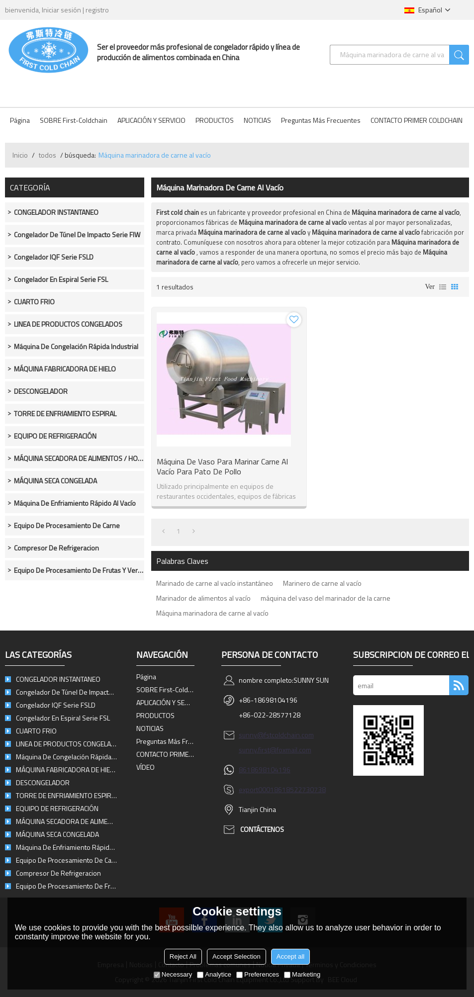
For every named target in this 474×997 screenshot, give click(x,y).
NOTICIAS (257, 120)
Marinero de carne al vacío (322, 583)
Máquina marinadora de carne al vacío (212, 613)
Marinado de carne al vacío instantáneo (214, 583)
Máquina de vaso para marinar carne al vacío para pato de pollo (222, 466)
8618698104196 (264, 769)
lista (443, 287)
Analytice (214, 974)
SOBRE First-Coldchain (73, 120)
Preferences (257, 974)
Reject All (183, 956)
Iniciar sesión (61, 9)
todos (47, 155)
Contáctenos (262, 829)
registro (97, 9)
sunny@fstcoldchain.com (276, 734)
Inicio (20, 155)
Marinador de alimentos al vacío (203, 598)
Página (20, 120)
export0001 (256, 789)
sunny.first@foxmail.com (275, 749)
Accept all (290, 956)
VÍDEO (145, 767)
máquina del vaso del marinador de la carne (325, 598)
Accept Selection (236, 956)
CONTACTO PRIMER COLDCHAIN (417, 120)
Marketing (302, 974)
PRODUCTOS (214, 120)
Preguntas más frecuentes (321, 120)
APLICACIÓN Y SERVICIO (151, 120)
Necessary (173, 974)
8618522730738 (300, 789)
